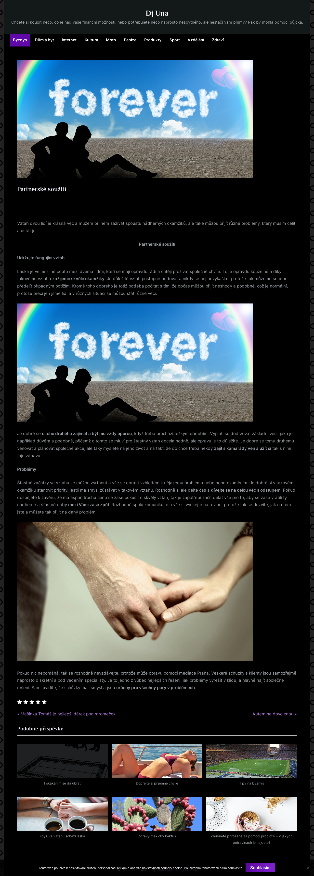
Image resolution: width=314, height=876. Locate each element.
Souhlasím (260, 867)
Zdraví (218, 39)
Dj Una (157, 13)
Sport (175, 39)
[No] (307, 867)
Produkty (152, 39)
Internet (69, 39)
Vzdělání (196, 39)
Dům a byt (44, 39)
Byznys (20, 39)
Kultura (91, 39)
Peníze (130, 39)
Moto (111, 39)
